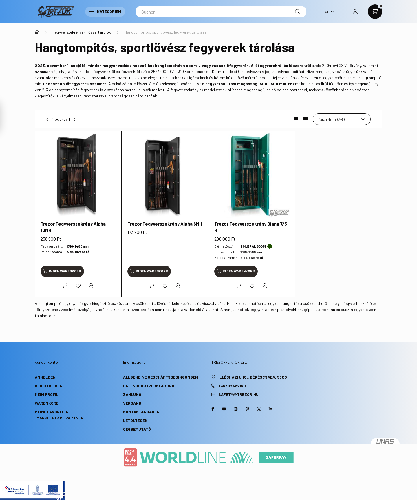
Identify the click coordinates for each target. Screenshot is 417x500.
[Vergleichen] (65, 286)
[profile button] (355, 11)
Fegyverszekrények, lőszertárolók (82, 32)
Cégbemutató (137, 429)
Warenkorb (47, 403)
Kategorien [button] (105, 11)
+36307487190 (232, 385)
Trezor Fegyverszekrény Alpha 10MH (73, 227)
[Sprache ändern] (328, 12)
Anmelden (45, 376)
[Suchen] (221, 11)
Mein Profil (46, 394)
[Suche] (297, 11)
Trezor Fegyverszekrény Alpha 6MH (164, 223)
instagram (236, 409)
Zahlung (132, 394)
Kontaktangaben (141, 411)
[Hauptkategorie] (37, 32)
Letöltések (135, 420)
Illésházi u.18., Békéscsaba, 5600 (252, 376)
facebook (212, 409)
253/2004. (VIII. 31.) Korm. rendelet (180, 71)
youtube (224, 409)
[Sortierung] (342, 119)
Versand (132, 403)
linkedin (270, 409)
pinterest (247, 409)
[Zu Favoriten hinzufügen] (78, 286)
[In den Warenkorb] (62, 271)
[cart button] (375, 11)
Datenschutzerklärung (148, 385)
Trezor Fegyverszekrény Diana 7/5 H (250, 227)
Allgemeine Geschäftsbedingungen (160, 376)
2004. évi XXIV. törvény (341, 65)
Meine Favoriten (52, 411)
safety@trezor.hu (238, 394)
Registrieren (49, 385)
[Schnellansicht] (91, 286)
